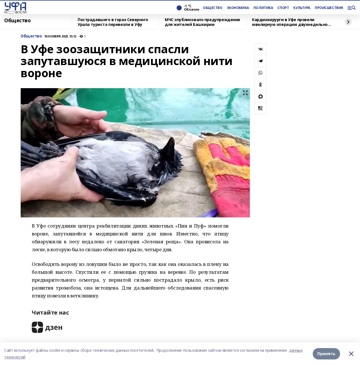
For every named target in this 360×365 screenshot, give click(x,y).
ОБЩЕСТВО (212, 8)
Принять (326, 353)
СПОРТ (283, 8)
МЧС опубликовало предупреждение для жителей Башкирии (202, 22)
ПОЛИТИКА (263, 8)
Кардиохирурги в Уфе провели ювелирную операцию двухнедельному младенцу (292, 22)
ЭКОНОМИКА (238, 8)
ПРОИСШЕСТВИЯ (329, 8)
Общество (17, 20)
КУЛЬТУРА (301, 8)
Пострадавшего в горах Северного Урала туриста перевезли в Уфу (113, 22)
